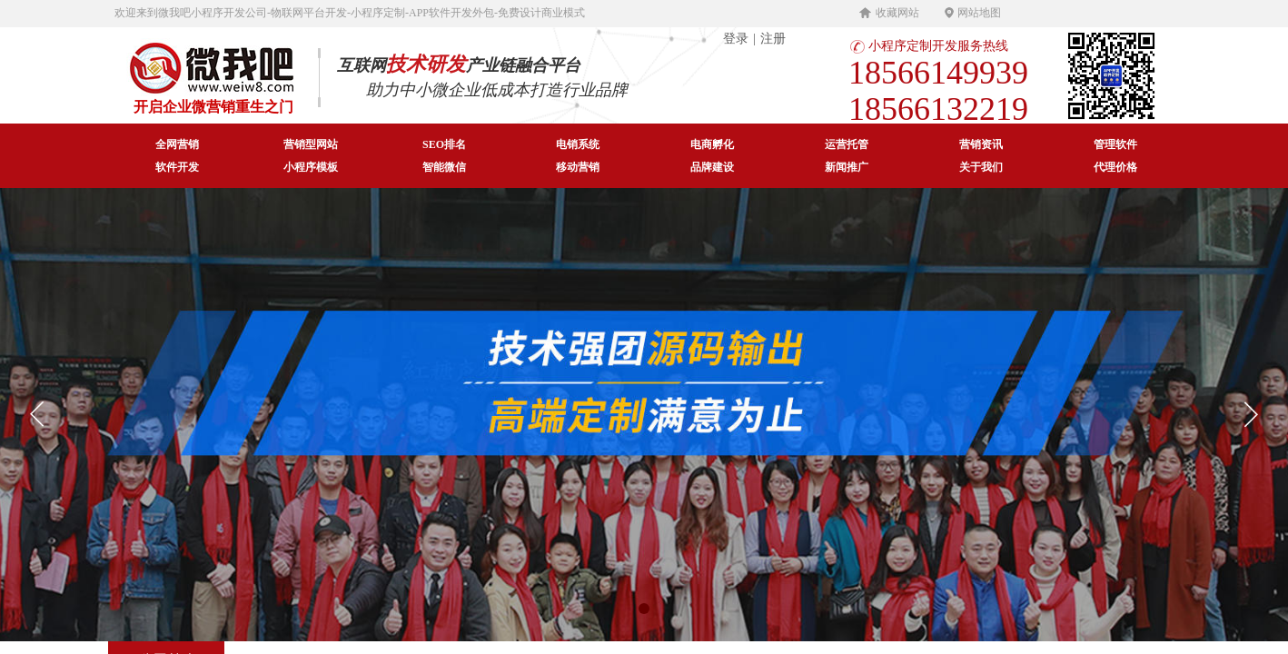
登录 (735, 38)
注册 (773, 38)
